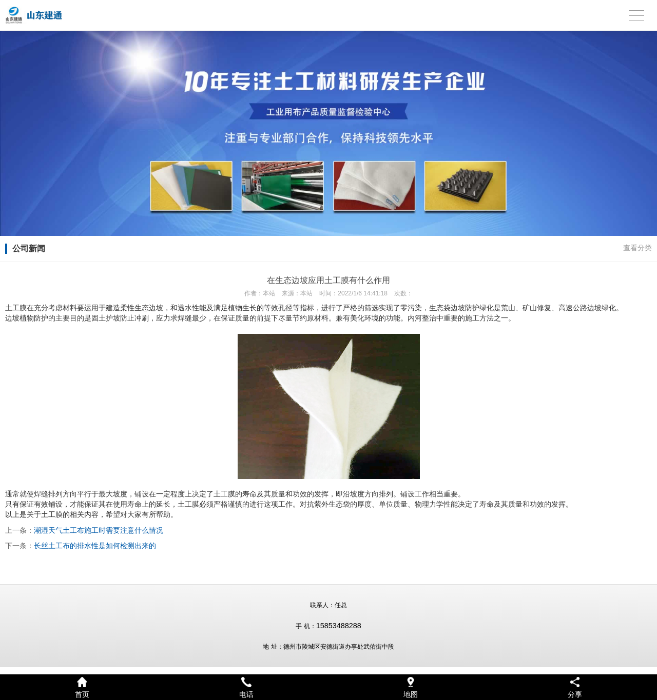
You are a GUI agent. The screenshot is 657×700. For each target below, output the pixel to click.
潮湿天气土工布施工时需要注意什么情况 (98, 530)
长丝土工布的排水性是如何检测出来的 (95, 546)
